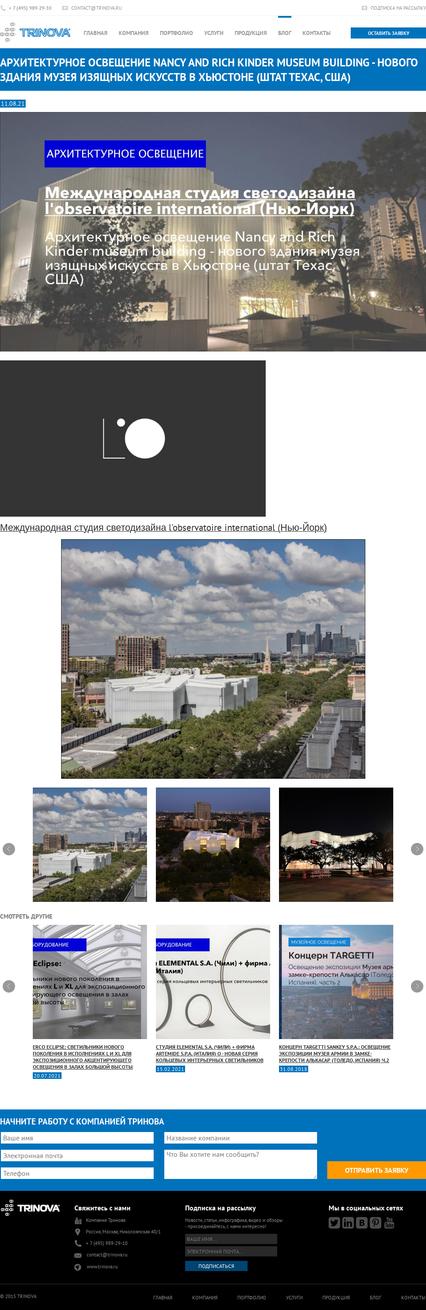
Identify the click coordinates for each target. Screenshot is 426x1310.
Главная (96, 33)
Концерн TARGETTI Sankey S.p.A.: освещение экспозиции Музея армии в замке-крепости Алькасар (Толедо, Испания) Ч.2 (336, 994)
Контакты (316, 33)
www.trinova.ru (102, 1267)
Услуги (214, 33)
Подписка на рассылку (398, 7)
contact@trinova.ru (96, 7)
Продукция (251, 33)
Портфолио (176, 33)
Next (417, 849)
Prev (9, 849)
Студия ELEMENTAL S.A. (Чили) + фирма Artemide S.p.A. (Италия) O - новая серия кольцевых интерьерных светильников (213, 994)
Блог (284, 33)
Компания (134, 33)
